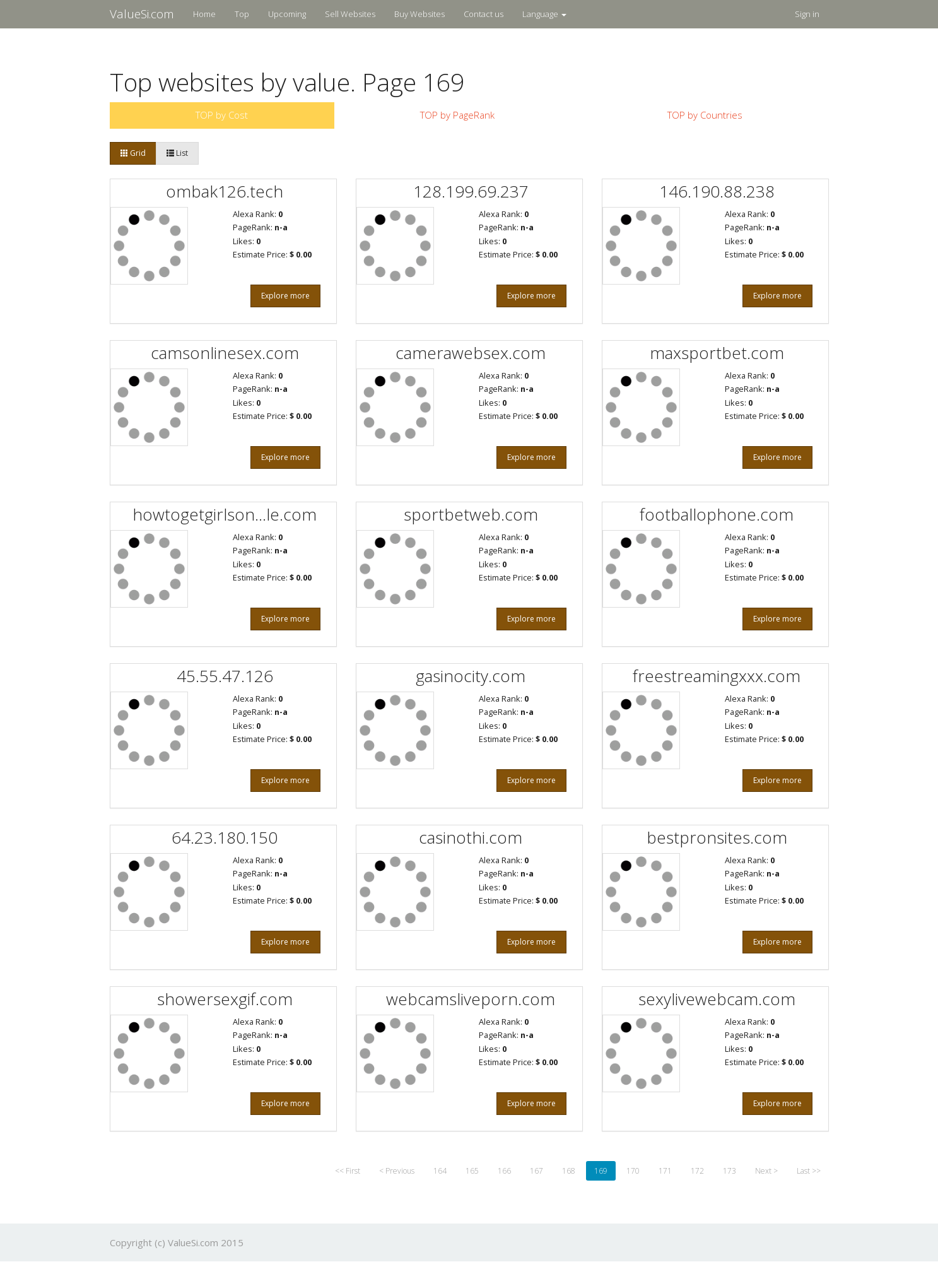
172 (697, 1170)
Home (204, 14)
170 (633, 1170)
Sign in (807, 14)
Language (544, 14)
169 (600, 1170)
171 (665, 1170)
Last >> (809, 1170)
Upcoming (287, 14)
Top (242, 14)
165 (472, 1170)
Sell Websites (350, 14)
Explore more (285, 295)
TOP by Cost (222, 115)
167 (536, 1170)
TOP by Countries (704, 115)
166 (504, 1170)
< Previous (396, 1170)
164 (440, 1170)
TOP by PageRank (457, 115)
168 (568, 1170)
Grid (133, 153)
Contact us (483, 14)
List (177, 153)
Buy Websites (419, 14)
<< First (347, 1170)
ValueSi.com (142, 14)
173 (729, 1170)
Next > (766, 1170)
